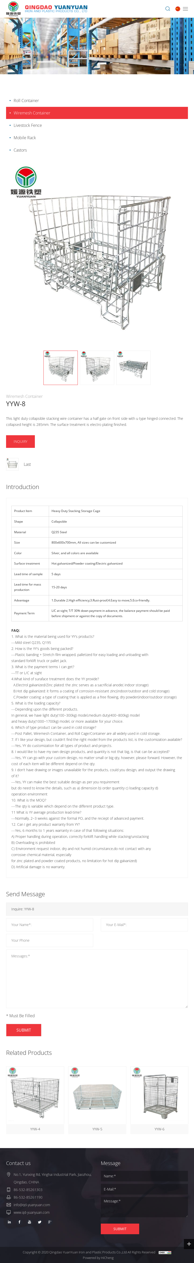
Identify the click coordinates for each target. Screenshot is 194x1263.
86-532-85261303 (28, 1189)
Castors (20, 150)
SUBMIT (23, 1030)
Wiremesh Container (32, 113)
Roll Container (26, 100)
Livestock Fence (28, 125)
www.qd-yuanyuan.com (32, 1212)
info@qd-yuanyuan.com (32, 1204)
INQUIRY (20, 441)
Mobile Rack (25, 137)
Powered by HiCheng (98, 1257)
